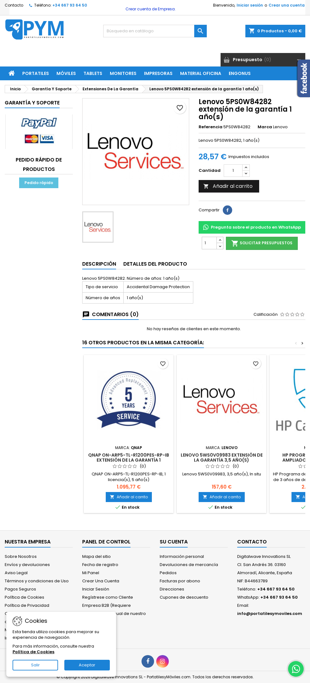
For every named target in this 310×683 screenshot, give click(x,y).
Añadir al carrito (228, 186)
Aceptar (87, 665)
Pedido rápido (38, 182)
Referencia (210, 127)
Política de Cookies (24, 597)
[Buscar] (154, 31)
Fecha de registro (100, 565)
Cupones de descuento (184, 597)
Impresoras (158, 73)
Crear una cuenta (287, 5)
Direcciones (172, 589)
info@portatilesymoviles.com (269, 614)
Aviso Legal (16, 573)
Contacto (14, 5)
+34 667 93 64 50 (69, 5)
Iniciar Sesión (95, 589)
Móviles (66, 73)
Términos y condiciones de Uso (37, 581)
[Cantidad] (233, 170)
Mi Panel (90, 573)
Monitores (123, 73)
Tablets (92, 73)
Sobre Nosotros (21, 556)
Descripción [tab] (99, 263)
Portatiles (35, 73)
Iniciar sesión (250, 5)
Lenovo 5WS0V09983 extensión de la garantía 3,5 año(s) (222, 457)
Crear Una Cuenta (100, 581)
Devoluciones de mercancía (189, 565)
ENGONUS (240, 73)
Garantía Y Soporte (32, 102)
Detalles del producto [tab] (155, 263)
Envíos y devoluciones (27, 565)
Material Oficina (200, 73)
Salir (35, 665)
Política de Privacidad (27, 605)
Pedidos (168, 573)
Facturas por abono (180, 581)
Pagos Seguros (20, 589)
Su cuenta (174, 541)
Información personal (182, 556)
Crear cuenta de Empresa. (150, 9)
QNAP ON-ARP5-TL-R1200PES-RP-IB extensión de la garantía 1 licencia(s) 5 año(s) (128, 460)
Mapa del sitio (96, 556)
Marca (265, 127)
